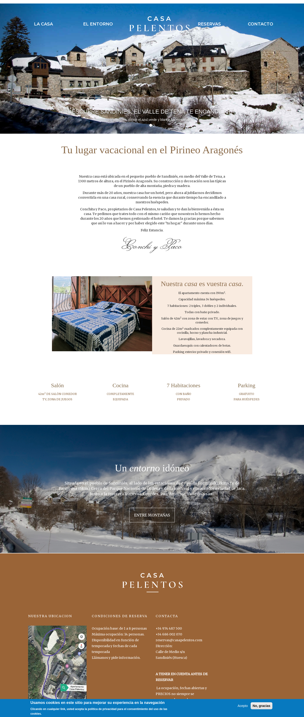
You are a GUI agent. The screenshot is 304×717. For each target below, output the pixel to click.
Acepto (243, 708)
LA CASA (43, 24)
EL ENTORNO (98, 24)
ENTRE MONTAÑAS (152, 515)
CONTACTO (260, 24)
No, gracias (261, 708)
